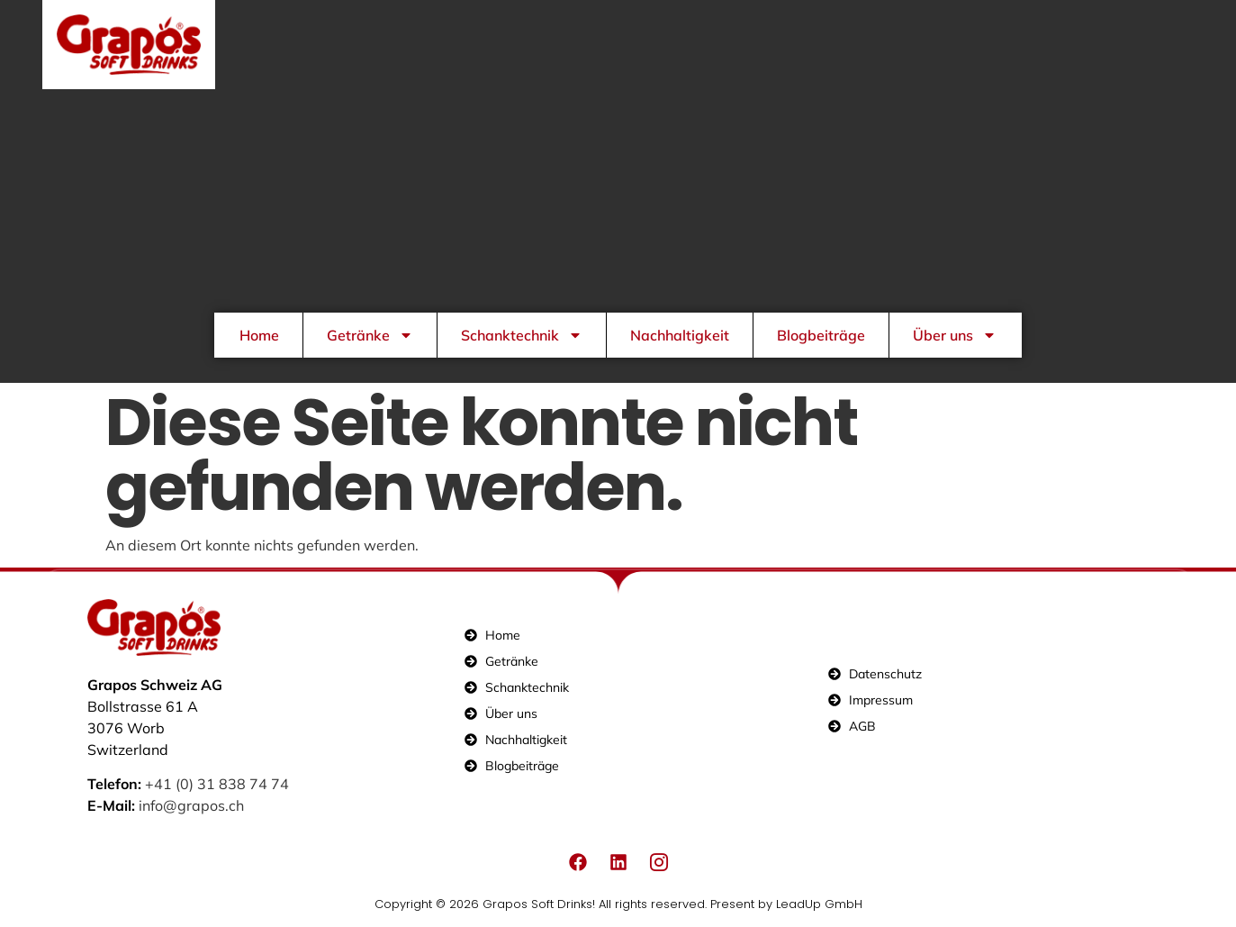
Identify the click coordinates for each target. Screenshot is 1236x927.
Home (259, 335)
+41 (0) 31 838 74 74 (217, 784)
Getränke (370, 335)
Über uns (955, 335)
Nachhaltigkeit (679, 335)
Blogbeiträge (821, 335)
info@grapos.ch (191, 805)
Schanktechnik (521, 335)
